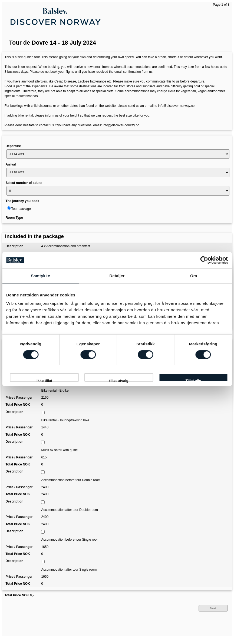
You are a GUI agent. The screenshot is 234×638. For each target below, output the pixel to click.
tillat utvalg (118, 380)
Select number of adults (23, 183)
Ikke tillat (44, 380)
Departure (13, 146)
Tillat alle (193, 380)
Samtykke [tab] (40, 275)
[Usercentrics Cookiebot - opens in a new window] (204, 260)
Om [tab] (193, 275)
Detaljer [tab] (117, 275)
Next (213, 608)
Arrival (10, 164)
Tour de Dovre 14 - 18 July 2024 (52, 42)
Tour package (21, 209)
